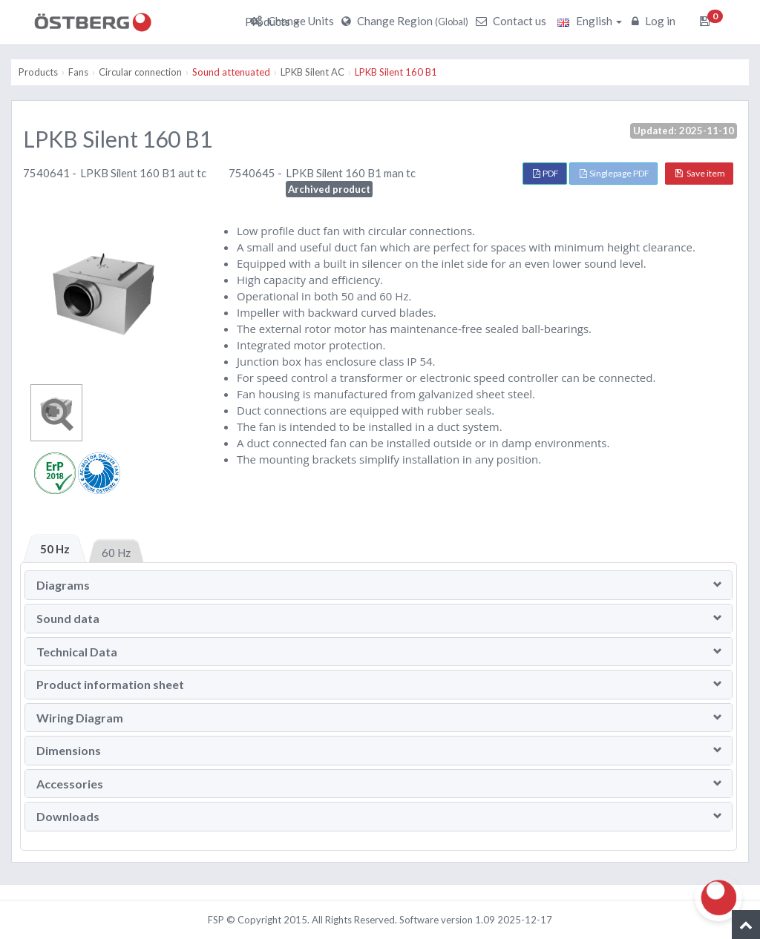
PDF (546, 173)
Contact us (512, 20)
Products (272, 21)
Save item (700, 173)
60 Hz (116, 552)
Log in (655, 20)
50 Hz (55, 549)
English (589, 20)
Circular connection (140, 72)
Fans (78, 72)
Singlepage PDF (614, 173)
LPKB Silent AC (312, 72)
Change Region (406, 20)
